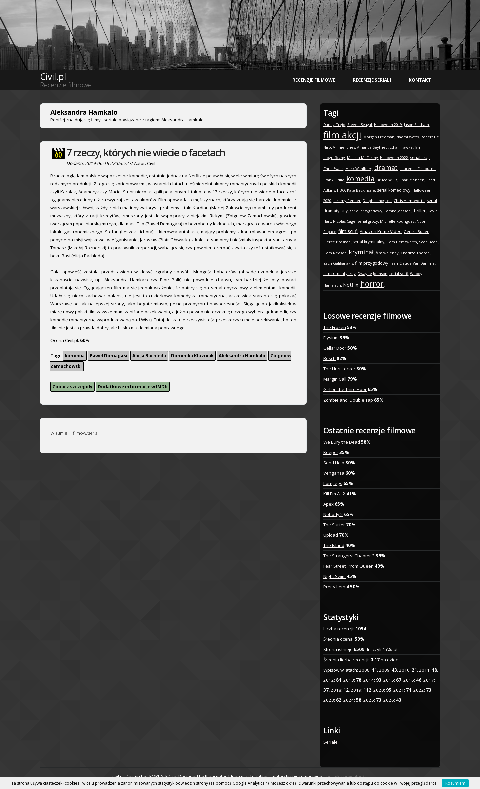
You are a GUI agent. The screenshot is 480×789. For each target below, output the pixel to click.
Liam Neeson (335, 252)
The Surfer (334, 525)
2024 (348, 700)
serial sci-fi (398, 273)
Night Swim (334, 576)
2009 (384, 670)
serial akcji (420, 157)
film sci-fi (348, 231)
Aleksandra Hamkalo (242, 356)
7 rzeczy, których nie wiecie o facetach (145, 152)
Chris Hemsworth (409, 200)
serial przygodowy (366, 210)
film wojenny (387, 252)
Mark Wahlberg (358, 168)
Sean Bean (428, 241)
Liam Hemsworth (401, 241)
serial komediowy (393, 190)
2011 (424, 670)
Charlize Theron (415, 252)
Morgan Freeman (378, 136)
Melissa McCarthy (362, 157)
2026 (388, 700)
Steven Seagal (359, 124)
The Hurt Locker (339, 369)
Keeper (330, 452)
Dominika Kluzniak (192, 356)
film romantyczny (339, 273)
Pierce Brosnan (337, 241)
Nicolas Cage (344, 221)
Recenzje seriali (372, 80)
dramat (386, 167)
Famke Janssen (397, 210)
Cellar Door (334, 348)
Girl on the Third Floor (345, 389)
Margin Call (334, 379)
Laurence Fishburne (418, 168)
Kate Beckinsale (361, 190)
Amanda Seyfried (372, 147)
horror (372, 283)
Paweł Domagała (108, 356)
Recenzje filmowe (313, 80)
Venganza (333, 473)
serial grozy (367, 221)
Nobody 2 (333, 514)
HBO (341, 190)
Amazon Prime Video (381, 231)
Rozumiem (455, 783)
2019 (356, 690)
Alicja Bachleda (149, 356)
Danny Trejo (334, 124)
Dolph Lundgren (377, 200)
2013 (348, 680)
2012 (328, 680)
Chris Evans (333, 168)
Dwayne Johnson (372, 273)
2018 (336, 690)
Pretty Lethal (336, 587)
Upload (330, 535)
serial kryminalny (368, 242)
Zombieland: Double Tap (348, 400)
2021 (398, 690)
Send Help (333, 463)
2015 (388, 680)
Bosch (329, 358)
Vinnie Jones (344, 147)
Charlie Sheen (411, 179)
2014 (368, 680)
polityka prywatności (347, 776)
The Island (333, 545)
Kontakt (420, 80)
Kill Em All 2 (334, 494)
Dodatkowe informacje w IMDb (133, 387)
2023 (328, 700)
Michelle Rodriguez (397, 221)
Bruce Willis (387, 179)
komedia (75, 356)
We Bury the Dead (341, 442)
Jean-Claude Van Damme (412, 263)
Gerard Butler (416, 231)
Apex (328, 504)
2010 (404, 670)
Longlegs (332, 483)
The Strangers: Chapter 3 (349, 556)
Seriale (330, 742)
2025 (368, 700)
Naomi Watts (407, 136)
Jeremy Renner (347, 200)
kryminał (361, 252)
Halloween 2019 (388, 124)
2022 (418, 690)
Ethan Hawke (401, 147)
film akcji (342, 134)
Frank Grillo (333, 179)
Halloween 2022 (394, 157)
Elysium (331, 338)
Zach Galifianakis (338, 263)
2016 (408, 680)
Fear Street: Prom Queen (348, 566)
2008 (364, 670)
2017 (428, 680)
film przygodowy (371, 263)
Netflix (350, 284)
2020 (378, 690)
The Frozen (334, 327)
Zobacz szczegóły (72, 387)
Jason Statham (416, 124)
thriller (419, 211)
